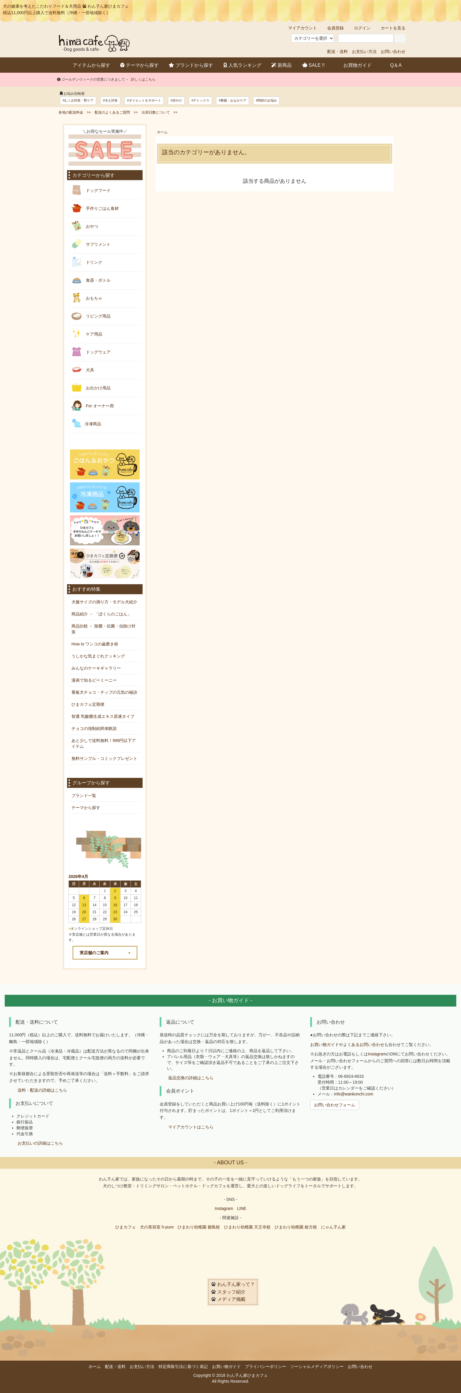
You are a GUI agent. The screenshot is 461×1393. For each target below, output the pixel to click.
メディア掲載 (231, 1299)
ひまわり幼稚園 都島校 (199, 1227)
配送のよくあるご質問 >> (116, 112)
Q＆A (392, 64)
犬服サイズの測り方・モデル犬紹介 (104, 602)
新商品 (281, 65)
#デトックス (200, 100)
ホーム (162, 132)
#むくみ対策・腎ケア (78, 100)
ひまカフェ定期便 (87, 704)
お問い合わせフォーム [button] (334, 1105)
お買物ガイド (353, 64)
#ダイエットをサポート (144, 100)
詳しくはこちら (143, 79)
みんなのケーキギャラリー (96, 668)
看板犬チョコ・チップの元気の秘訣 (104, 692)
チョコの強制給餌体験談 (94, 728)
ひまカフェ (125, 1227)
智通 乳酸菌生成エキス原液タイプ (102, 716)
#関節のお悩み (266, 100)
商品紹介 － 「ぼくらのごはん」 (101, 614)
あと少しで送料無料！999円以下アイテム (103, 743)
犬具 (82, 369)
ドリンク (86, 262)
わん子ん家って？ (236, 1284)
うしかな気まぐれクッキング (98, 656)
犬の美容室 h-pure (156, 1227)
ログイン (359, 28)
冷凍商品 (86, 423)
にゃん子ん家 (333, 1227)
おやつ (84, 226)
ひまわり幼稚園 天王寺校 (247, 1227)
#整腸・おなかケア (232, 100)
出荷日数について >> (160, 112)
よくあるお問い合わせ (363, 1044)
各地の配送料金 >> (75, 112)
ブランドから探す (191, 65)
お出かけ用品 (91, 387)
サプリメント (91, 244)
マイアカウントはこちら (190, 1127)
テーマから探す (139, 65)
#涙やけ (176, 100)
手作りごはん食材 (95, 208)
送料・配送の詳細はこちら (42, 1090)
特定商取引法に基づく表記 (183, 1366)
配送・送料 (337, 51)
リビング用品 (91, 316)
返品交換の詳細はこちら (190, 1078)
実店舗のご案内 (94, 952)
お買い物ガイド (324, 1044)
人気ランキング (242, 65)
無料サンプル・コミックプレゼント (104, 758)
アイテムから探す (87, 64)
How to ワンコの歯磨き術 (94, 644)
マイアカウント (299, 28)
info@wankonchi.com (353, 1094)
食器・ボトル (91, 280)
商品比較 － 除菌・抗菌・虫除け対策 (103, 629)
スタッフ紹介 (231, 1291)
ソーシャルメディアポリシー (317, 1366)
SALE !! (313, 65)
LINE (241, 1208)
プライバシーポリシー (265, 1366)
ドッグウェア (91, 351)
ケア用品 (86, 333)
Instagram (377, 1054)
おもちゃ (86, 298)
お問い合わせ (393, 51)
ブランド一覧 (83, 795)
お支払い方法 (364, 51)
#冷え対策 (110, 100)
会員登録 (332, 28)
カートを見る (390, 28)
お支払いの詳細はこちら (40, 1143)
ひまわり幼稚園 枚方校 (296, 1227)
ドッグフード (91, 190)
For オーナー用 (92, 405)
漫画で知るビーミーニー (94, 680)
